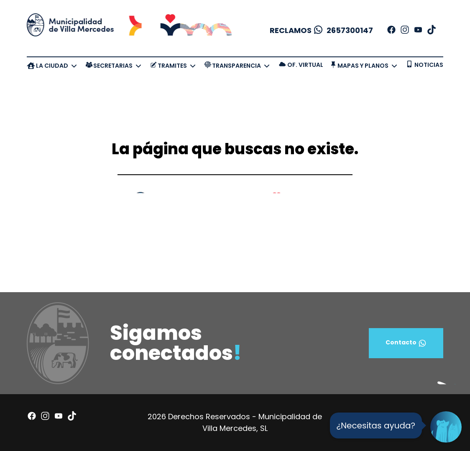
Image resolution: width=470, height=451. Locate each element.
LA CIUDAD (52, 65)
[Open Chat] (446, 427)
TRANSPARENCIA (236, 65)
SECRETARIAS (113, 65)
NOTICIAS (428, 65)
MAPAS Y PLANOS (362, 65)
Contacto (406, 343)
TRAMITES (172, 65)
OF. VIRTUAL (305, 65)
